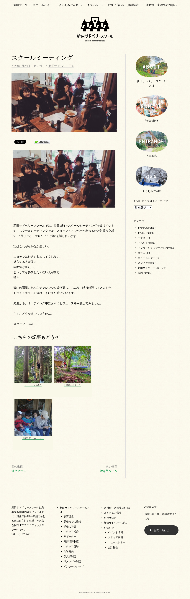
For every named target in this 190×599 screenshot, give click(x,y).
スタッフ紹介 (71, 531)
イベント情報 (145, 243)
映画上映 (143, 273)
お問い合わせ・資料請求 (123, 5)
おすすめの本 (145, 228)
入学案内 (151, 155)
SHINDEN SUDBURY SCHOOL (98, 592)
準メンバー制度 (72, 561)
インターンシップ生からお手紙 (155, 248)
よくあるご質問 (68, 5)
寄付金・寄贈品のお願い (161, 5)
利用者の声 (110, 517)
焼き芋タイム (108, 470)
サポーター (70, 536)
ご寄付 (141, 238)
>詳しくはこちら (21, 534)
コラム (141, 253)
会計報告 (113, 547)
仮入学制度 (70, 556)
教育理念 (69, 516)
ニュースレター (146, 258)
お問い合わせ (161, 530)
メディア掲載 (145, 263)
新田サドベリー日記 (61, 66)
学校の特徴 (151, 120)
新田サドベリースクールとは (31, 5)
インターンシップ (74, 566)
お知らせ (93, 5)
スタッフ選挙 (71, 546)
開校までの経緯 (72, 521)
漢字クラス (19, 470)
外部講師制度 (71, 541)
